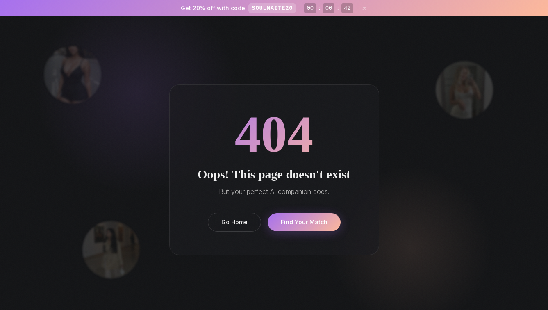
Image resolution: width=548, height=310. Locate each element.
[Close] (364, 8)
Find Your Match (304, 222)
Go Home (234, 222)
